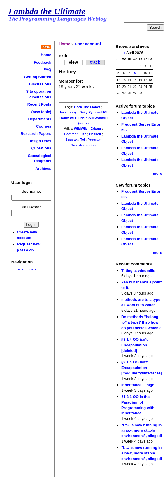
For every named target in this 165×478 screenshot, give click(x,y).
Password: (31, 207)
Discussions (40, 84)
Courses (43, 126)
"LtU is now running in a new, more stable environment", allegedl (141, 430)
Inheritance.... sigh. (138, 385)
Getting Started (37, 77)
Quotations (41, 148)
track (95, 62)
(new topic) (41, 112)
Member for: (71, 81)
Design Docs (39, 141)
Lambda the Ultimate (46, 11)
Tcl (82, 139)
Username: (31, 191)
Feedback (42, 62)
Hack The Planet (87, 107)
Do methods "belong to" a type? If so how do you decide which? (141, 322)
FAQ (47, 69)
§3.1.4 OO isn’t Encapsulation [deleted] (134, 344)
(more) (83, 123)
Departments (39, 119)
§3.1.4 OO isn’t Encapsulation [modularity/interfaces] (141, 367)
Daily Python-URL (93, 112)
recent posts (26, 269)
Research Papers (36, 133)
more (157, 173)
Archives (43, 168)
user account (88, 44)
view (73, 62)
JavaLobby (68, 112)
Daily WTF (69, 117)
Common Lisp (75, 134)
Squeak (71, 139)
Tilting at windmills (138, 270)
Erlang (95, 128)
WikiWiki (81, 128)
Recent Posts (39, 104)
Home (46, 55)
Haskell (95, 134)
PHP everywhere (93, 117)
